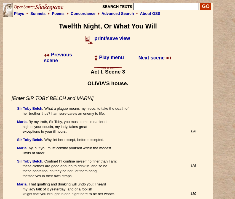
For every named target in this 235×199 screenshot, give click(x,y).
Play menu (109, 57)
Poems (58, 13)
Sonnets (38, 13)
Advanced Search (118, 13)
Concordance (83, 13)
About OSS (150, 13)
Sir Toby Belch (29, 108)
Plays (19, 13)
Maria (21, 122)
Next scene (155, 58)
